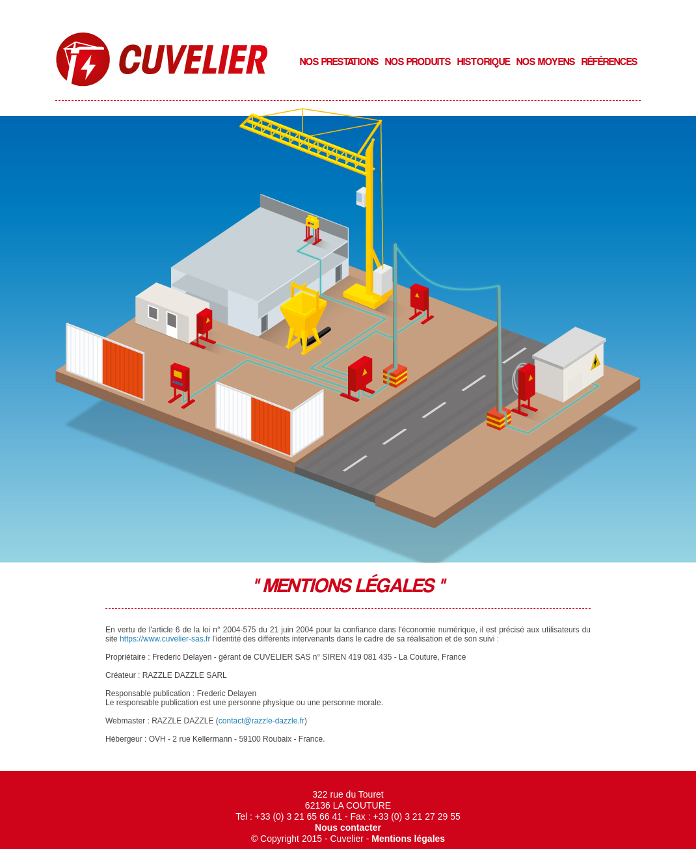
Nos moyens (545, 61)
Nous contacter (348, 827)
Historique (483, 61)
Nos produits (418, 61)
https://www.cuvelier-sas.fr (165, 638)
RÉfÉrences (609, 61)
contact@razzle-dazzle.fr (261, 720)
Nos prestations (339, 61)
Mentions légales (408, 838)
